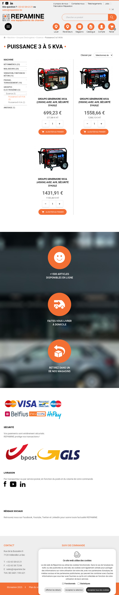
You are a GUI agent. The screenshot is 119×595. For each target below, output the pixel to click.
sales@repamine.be (12, 9)
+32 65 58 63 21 (25, 6)
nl (113, 9)
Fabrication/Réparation (63, 6)
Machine (11, 37)
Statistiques (85, 580)
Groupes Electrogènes (25, 37)
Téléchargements (95, 3)
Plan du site (34, 587)
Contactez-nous (77, 3)
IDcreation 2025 (14, 587)
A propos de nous (60, 3)
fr (109, 9)
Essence (39, 37)
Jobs (107, 3)
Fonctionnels (69, 580)
